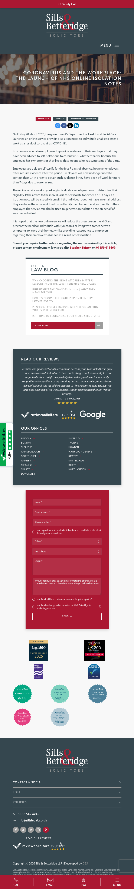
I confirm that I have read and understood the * (64, 599)
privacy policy (84, 599)
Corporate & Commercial (83, 118)
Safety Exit (67, 4)
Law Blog (60, 118)
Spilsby (27, 469)
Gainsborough (32, 452)
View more (42, 325)
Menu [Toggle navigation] (109, 45)
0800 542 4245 (28, 814)
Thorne (75, 443)
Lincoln (28, 438)
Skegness (28, 465)
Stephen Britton (80, 247)
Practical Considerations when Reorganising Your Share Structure (65, 308)
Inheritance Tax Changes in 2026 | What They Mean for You (63, 291)
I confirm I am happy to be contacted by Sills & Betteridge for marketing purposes (69, 607)
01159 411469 (105, 247)
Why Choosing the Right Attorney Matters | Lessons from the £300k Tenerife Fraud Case (64, 282)
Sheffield (76, 438)
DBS (85, 863)
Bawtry (74, 456)
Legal (17, 792)
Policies (20, 802)
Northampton (79, 469)
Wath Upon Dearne (82, 452)
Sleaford (28, 447)
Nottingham (78, 461)
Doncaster (30, 474)
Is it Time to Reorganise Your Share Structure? (66, 315)
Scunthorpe (30, 456)
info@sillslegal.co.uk (32, 820)
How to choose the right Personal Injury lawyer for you (62, 300)
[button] (117, 882)
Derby (73, 465)
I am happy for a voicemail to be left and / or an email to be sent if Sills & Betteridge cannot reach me (69, 532)
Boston (28, 443)
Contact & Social (27, 782)
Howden (75, 447)
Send (67, 616)
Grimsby (28, 461)
